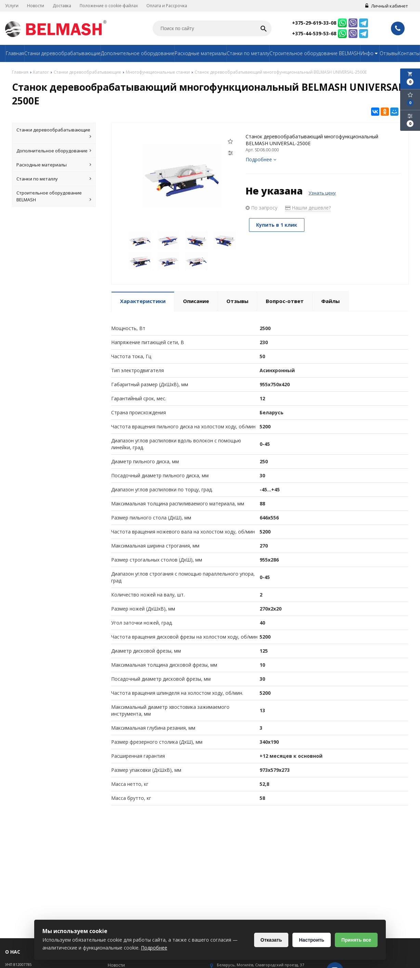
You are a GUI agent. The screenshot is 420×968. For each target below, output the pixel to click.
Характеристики (143, 301)
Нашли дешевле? (308, 207)
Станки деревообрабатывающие (62, 53)
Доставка (62, 6)
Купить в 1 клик (276, 225)
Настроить (311, 940)
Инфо (369, 53)
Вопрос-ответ (285, 301)
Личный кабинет (386, 6)
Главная (15, 53)
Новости (35, 6)
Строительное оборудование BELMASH (315, 53)
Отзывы (389, 53)
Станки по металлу (248, 53)
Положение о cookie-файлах (109, 6)
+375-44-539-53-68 (314, 33)
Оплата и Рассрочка (166, 6)
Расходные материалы (200, 53)
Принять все (356, 940)
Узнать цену (322, 193)
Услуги (11, 6)
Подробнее (261, 159)
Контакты (409, 53)
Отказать (271, 940)
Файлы (330, 301)
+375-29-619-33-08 (314, 23)
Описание (196, 301)
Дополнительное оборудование (137, 53)
